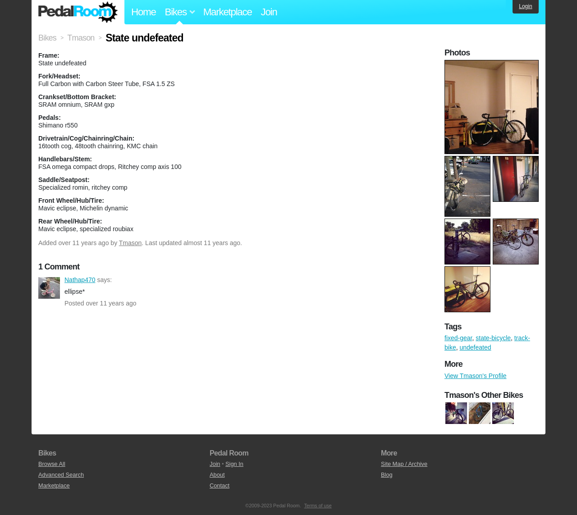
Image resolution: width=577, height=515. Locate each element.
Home (143, 12)
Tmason (130, 242)
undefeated (475, 347)
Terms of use (318, 505)
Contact (219, 485)
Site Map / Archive (404, 463)
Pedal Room (78, 12)
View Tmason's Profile (475, 375)
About (217, 474)
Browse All (51, 463)
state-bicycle (493, 338)
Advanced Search (61, 474)
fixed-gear (458, 338)
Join (269, 12)
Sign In (234, 463)
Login (525, 6)
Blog (387, 474)
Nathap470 (49, 288)
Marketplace (227, 12)
